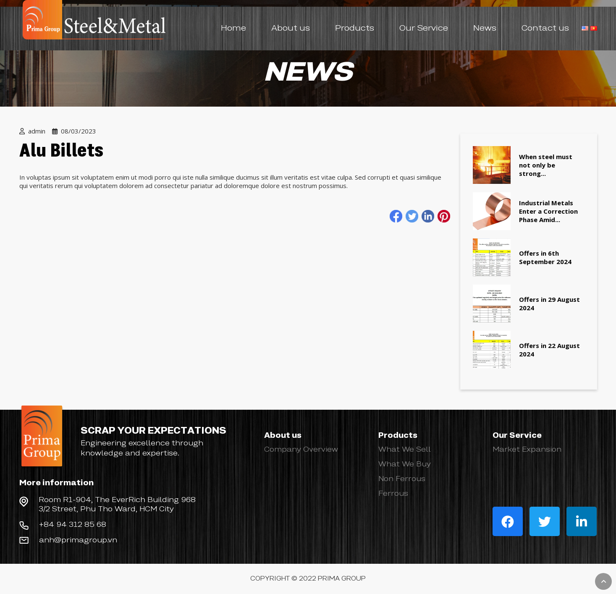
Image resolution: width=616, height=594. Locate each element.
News (484, 28)
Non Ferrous (401, 479)
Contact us (545, 28)
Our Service (423, 28)
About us (290, 28)
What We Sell (404, 449)
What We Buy (404, 464)
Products (354, 28)
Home (233, 28)
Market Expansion (527, 449)
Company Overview (301, 449)
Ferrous (393, 493)
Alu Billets (61, 151)
